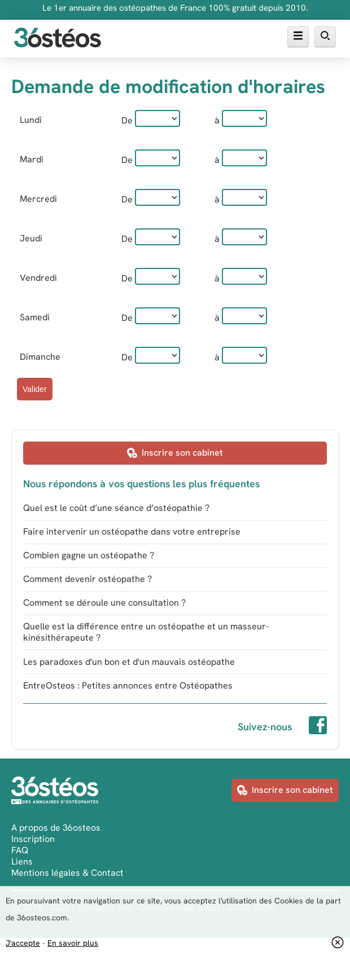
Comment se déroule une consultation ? (104, 602)
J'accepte (23, 943)
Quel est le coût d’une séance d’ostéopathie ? (116, 508)
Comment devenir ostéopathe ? (87, 579)
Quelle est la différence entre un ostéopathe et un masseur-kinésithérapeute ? (146, 631)
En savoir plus (72, 943)
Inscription (33, 839)
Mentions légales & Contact (67, 873)
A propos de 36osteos (55, 827)
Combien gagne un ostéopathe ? (88, 555)
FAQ (19, 850)
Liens (22, 861)
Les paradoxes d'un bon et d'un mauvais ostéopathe (129, 662)
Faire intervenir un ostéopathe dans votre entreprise (131, 531)
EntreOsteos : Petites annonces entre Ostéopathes (128, 685)
